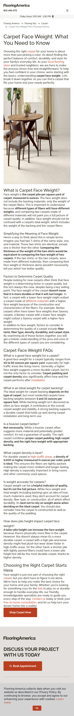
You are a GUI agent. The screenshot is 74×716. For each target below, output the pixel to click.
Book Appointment (22, 666)
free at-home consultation (20, 602)
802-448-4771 (10, 10)
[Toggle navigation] (67, 10)
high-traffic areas (41, 456)
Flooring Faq (30, 23)
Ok (37, 708)
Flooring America (12, 23)
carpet (31, 51)
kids (40, 588)
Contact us (38, 598)
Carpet (44, 23)
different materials (37, 301)
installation (38, 380)
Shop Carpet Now (20, 612)
